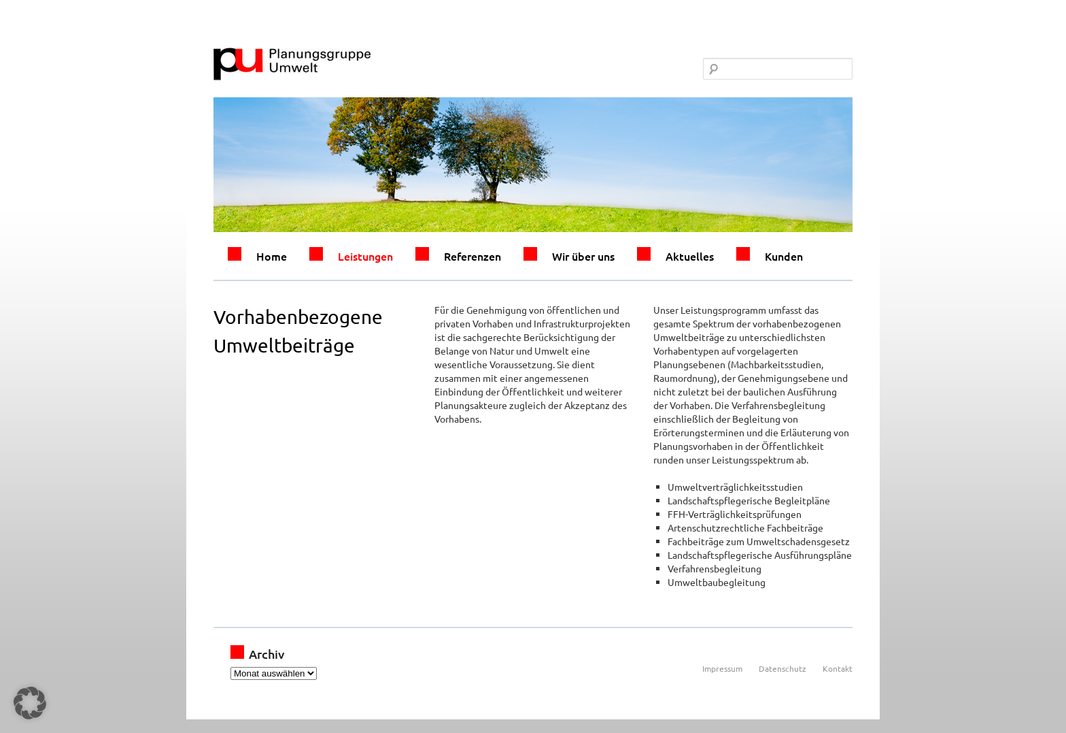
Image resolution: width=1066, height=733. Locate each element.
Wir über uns (583, 255)
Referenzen (472, 255)
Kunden (784, 255)
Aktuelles (690, 255)
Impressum (722, 668)
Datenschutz (782, 668)
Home (271, 255)
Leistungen (365, 255)
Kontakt (838, 668)
